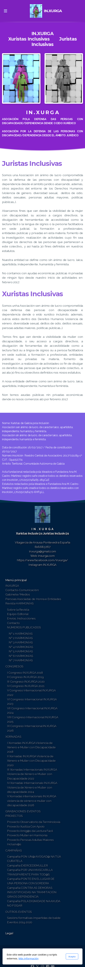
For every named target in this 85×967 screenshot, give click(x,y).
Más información (29, 958)
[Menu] (5, 11)
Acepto (72, 956)
